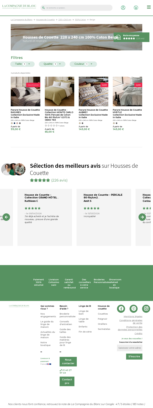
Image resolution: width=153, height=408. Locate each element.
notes (138, 404)
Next (142, 217)
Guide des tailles (65, 330)
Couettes (103, 313)
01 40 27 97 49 (66, 371)
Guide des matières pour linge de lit (65, 341)
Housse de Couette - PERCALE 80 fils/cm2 (103, 196)
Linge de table (83, 320)
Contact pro (67, 381)
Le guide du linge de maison (46, 324)
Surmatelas (104, 329)
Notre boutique (45, 344)
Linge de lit (85, 306)
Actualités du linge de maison (47, 335)
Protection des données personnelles (130, 328)
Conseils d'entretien (66, 323)
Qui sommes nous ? (47, 307)
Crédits (138, 333)
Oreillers (102, 324)
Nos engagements (48, 315)
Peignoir (102, 319)
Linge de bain (83, 312)
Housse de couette (104, 307)
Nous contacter (68, 361)
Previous (6, 217)
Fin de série (85, 331)
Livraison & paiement (47, 361)
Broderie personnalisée (67, 315)
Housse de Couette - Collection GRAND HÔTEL (41, 196)
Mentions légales (133, 316)
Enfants (83, 326)
